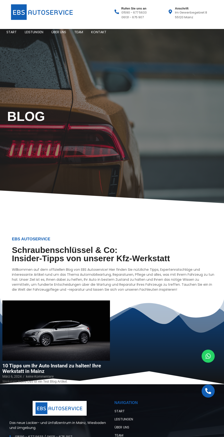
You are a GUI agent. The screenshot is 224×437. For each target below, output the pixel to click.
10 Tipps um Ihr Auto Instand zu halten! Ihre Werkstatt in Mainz (51, 368)
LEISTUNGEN (34, 32)
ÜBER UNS (58, 32)
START (11, 32)
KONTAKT (98, 32)
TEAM (78, 32)
